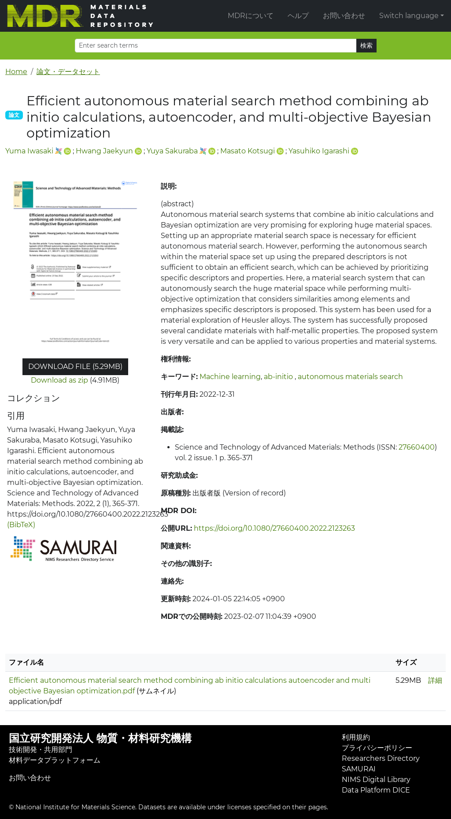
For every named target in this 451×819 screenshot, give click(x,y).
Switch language (409, 15)
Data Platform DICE (376, 790)
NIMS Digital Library (376, 779)
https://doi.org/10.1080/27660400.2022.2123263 (274, 528)
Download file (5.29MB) (75, 366)
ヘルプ (298, 15)
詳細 (435, 680)
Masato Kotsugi (247, 151)
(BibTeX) (21, 525)
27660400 (417, 447)
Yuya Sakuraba (172, 151)
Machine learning (230, 376)
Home (16, 71)
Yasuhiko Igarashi (318, 151)
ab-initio (279, 376)
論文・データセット (68, 71)
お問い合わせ (344, 15)
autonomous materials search (350, 376)
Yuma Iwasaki (29, 151)
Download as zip (59, 380)
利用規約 (356, 737)
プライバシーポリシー (377, 748)
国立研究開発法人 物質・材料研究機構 (100, 738)
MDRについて (251, 15)
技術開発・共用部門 (40, 749)
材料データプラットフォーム (54, 760)
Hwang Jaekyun (104, 151)
